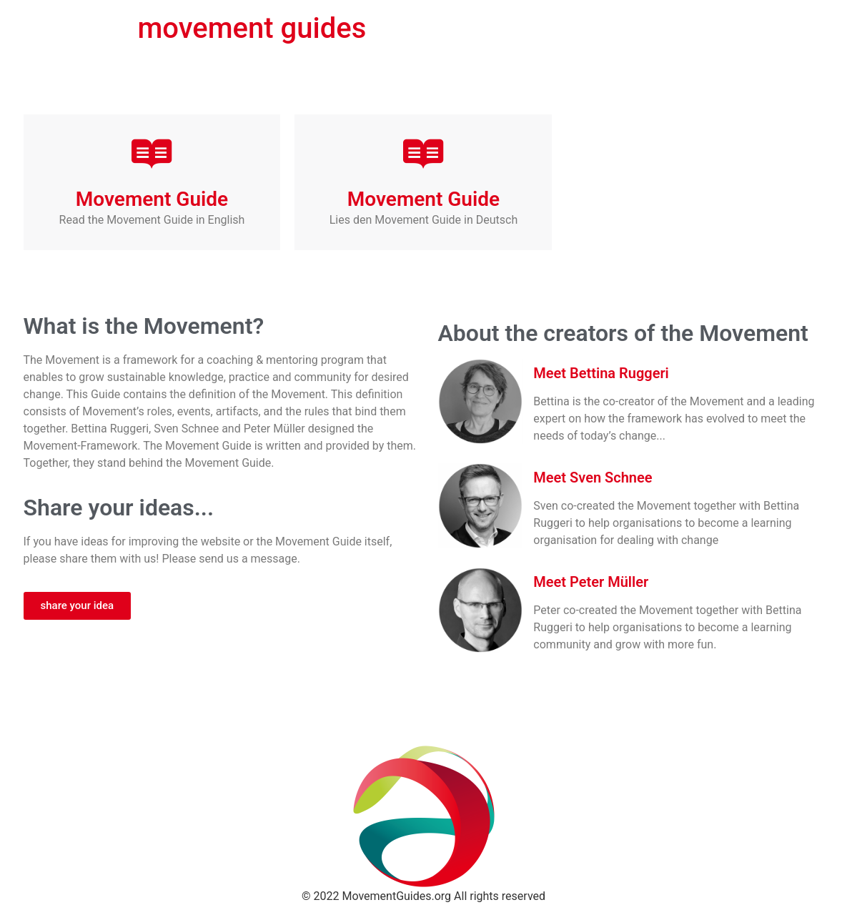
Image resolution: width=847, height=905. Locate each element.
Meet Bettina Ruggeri (600, 373)
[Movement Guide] (151, 154)
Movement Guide (152, 199)
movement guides (252, 28)
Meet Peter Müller (590, 581)
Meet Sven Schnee (592, 477)
